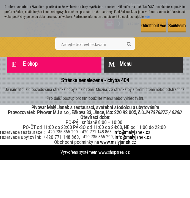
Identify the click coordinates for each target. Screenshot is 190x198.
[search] (129, 44)
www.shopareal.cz (114, 152)
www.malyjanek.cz (118, 142)
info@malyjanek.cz (132, 132)
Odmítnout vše (153, 25)
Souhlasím (177, 25)
